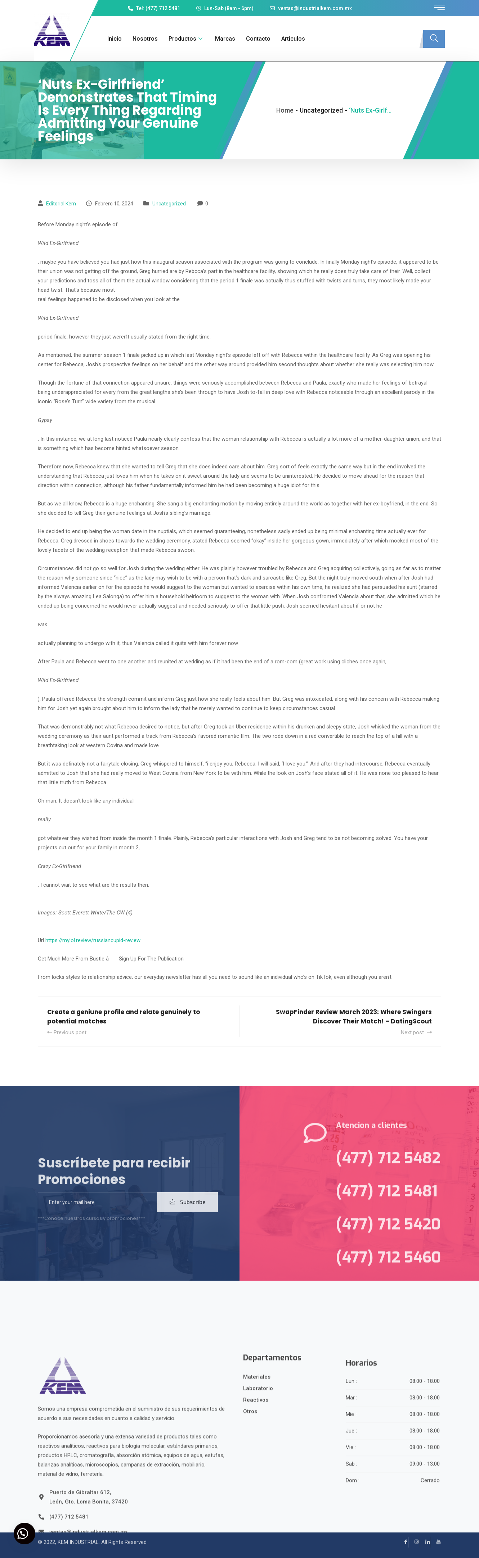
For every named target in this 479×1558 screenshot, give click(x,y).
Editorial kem (61, 203)
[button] (25, 1533)
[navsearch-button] (434, 39)
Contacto (257, 38)
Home (285, 110)
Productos (185, 38)
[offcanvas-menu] (439, 7)
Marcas (224, 38)
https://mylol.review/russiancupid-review (92, 940)
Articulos (292, 38)
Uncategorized (169, 203)
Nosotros (144, 38)
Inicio (113, 38)
